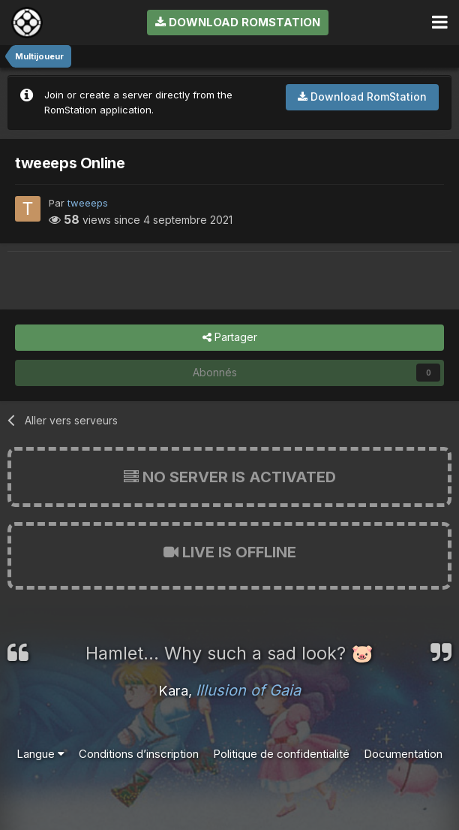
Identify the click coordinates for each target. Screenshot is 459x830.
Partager (229, 337)
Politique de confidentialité (281, 754)
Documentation (403, 754)
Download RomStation (237, 22)
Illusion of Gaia (248, 690)
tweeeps (88, 203)
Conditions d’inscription (139, 754)
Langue (40, 754)
